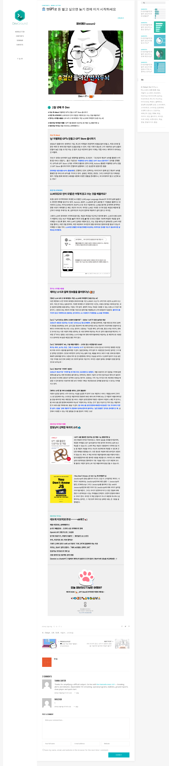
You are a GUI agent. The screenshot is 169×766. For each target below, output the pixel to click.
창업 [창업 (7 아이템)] (150, 113)
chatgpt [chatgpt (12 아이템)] (145, 87)
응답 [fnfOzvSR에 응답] (77, 706)
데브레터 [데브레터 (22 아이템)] (157, 93)
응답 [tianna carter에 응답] (77, 693)
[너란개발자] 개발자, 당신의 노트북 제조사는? (146, 53)
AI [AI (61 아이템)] (141, 87)
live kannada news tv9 (106, 684)
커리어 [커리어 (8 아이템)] (143, 116)
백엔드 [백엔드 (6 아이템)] (152, 101)
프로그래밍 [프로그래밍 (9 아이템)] (145, 119)
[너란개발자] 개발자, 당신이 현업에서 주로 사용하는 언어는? (146, 68)
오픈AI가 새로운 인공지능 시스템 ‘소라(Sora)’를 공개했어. (70, 323)
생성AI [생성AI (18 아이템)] (143, 104)
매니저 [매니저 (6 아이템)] (152, 98)
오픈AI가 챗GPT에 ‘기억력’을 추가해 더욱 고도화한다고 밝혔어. (72, 372)
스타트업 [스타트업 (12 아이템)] (153, 107)
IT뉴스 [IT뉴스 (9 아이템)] (155, 87)
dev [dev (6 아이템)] (150, 87)
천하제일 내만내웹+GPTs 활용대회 (62, 170)
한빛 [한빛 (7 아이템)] (142, 122)
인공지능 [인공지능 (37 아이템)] (156, 110)
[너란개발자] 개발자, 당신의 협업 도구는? (146, 40)
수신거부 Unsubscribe (85, 612)
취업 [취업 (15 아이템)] (158, 113)
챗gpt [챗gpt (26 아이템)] (154, 113)
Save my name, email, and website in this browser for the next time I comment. (76, 750)
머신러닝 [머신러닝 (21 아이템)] (159, 98)
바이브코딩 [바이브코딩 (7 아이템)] (145, 101)
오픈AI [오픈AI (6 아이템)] (143, 110)
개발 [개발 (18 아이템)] (158, 90)
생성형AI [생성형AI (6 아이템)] (149, 104)
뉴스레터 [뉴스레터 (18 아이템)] (150, 93)
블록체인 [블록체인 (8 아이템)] (159, 101)
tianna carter (60, 680)
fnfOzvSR (58, 699)
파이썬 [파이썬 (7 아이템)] (160, 116)
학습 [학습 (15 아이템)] (160, 119)
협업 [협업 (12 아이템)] (155, 122)
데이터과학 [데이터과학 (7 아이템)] (152, 95)
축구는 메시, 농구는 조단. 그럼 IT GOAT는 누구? (67, 347)
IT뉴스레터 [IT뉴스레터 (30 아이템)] (145, 90)
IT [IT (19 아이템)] (152, 87)
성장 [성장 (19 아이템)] (154, 104)
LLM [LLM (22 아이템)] (150, 90)
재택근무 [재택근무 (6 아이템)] (144, 113)
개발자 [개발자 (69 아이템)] (143, 93)
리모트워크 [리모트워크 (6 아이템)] (145, 98)
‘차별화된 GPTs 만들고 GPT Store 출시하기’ (93, 160)
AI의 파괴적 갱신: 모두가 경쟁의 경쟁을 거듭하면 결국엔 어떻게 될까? (99, 645)
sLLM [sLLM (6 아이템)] (154, 90)
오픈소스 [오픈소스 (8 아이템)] (149, 110)
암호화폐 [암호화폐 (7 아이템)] (160, 107)
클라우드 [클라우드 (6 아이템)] (154, 116)
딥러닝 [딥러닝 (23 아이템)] (159, 95)
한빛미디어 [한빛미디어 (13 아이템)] (149, 122)
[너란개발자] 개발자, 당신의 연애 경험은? (146, 13)
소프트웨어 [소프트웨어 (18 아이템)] (161, 104)
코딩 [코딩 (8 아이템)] (148, 116)
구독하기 (120, 18)
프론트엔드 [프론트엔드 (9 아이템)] (154, 119)
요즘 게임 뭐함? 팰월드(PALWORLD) (68, 645)
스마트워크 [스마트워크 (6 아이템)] (145, 107)
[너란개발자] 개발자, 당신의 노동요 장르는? (146, 27)
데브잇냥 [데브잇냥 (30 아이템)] (144, 95)
